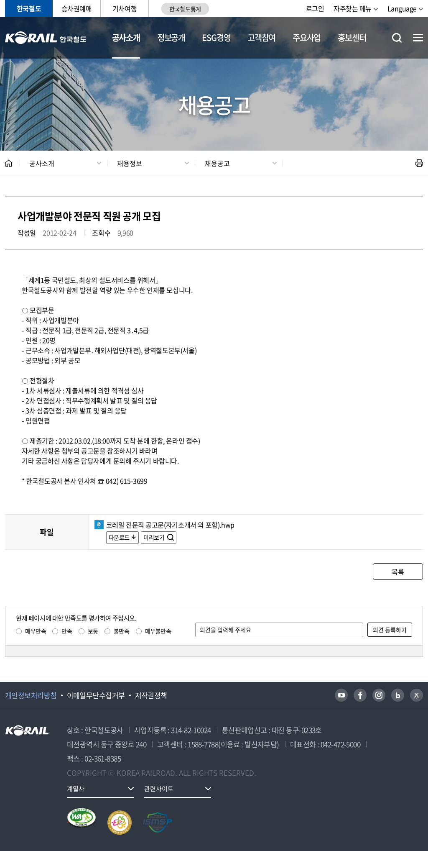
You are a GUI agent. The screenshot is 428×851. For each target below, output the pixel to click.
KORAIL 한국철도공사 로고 (46, 37)
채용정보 (129, 163)
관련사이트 (158, 788)
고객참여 (261, 37)
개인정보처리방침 (31, 695)
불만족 (122, 631)
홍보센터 (352, 37)
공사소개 (126, 37)
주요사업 (307, 37)
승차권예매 (76, 8)
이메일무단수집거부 (96, 695)
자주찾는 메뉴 (353, 8)
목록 (398, 571)
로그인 (315, 8)
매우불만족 (158, 631)
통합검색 (397, 38)
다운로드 (119, 537)
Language (402, 8)
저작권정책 (151, 695)
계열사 (75, 788)
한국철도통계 (185, 9)
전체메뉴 (418, 37)
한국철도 (29, 8)
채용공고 (217, 163)
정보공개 (171, 37)
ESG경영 (216, 37)
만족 (66, 631)
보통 (93, 631)
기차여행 (124, 8)
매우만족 (35, 631)
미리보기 (154, 537)
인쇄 (419, 163)
